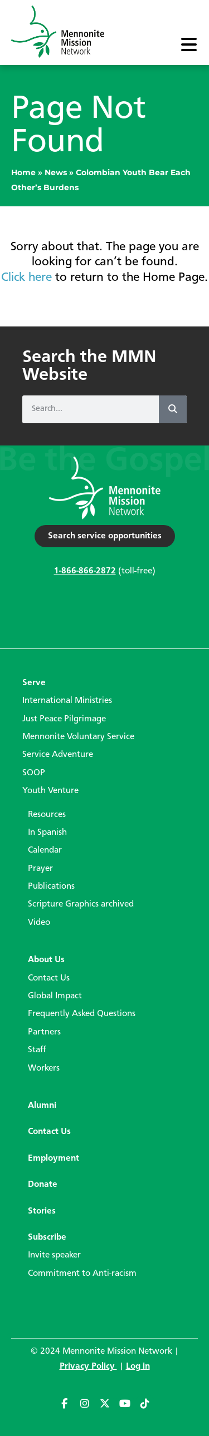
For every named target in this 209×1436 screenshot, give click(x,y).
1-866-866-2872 (85, 571)
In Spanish (47, 832)
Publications (51, 886)
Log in (138, 1366)
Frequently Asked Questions (81, 1013)
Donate (42, 1184)
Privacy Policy (88, 1366)
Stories (42, 1211)
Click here (26, 277)
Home (23, 172)
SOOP (33, 773)
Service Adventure (57, 754)
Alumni (42, 1105)
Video (39, 922)
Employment (53, 1158)
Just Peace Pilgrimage (64, 719)
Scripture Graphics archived (81, 904)
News (56, 172)
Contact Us (49, 978)
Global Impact (55, 996)
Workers (44, 1068)
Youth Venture (50, 790)
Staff (37, 1050)
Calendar (45, 850)
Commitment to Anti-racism (82, 1273)
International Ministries (67, 700)
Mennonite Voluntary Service (78, 736)
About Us (46, 959)
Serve (34, 683)
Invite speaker (54, 1255)
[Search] (173, 409)
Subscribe (47, 1237)
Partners (44, 1032)
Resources (47, 814)
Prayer (40, 868)
